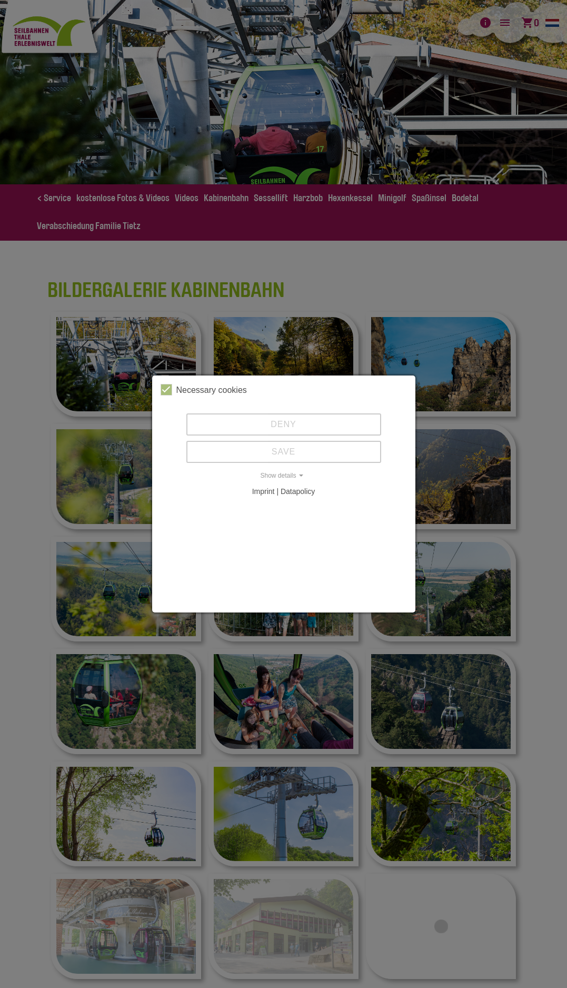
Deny (283, 424)
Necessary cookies (204, 390)
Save (284, 451)
